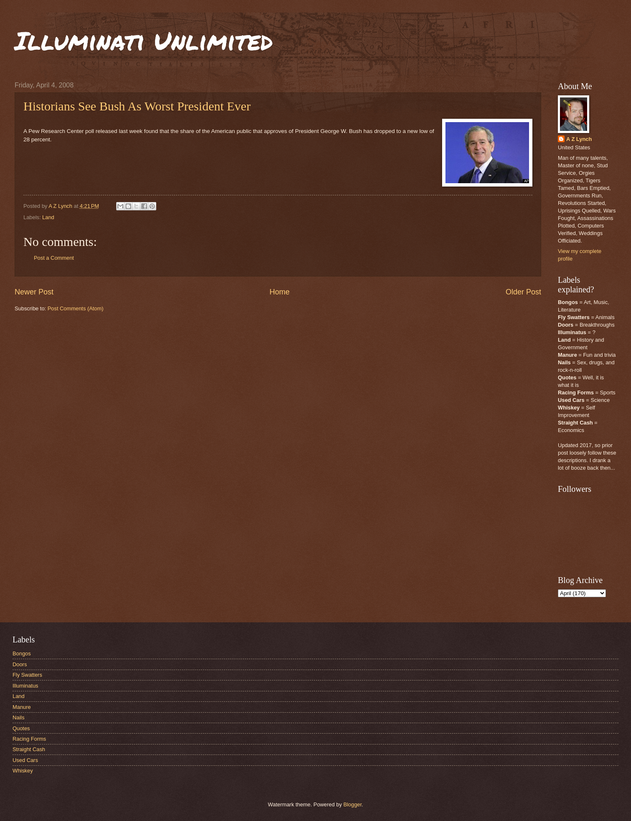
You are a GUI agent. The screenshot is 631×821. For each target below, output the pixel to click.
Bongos (22, 653)
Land (48, 217)
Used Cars (25, 760)
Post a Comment (54, 258)
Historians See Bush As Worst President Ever (137, 106)
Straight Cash (29, 749)
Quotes (21, 728)
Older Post (523, 292)
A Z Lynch (579, 139)
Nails (19, 717)
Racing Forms (29, 739)
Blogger (352, 804)
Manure (22, 707)
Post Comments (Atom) (76, 308)
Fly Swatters (27, 675)
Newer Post (34, 292)
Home (280, 292)
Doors (20, 664)
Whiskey (23, 770)
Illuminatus (25, 686)
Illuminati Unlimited (144, 40)
